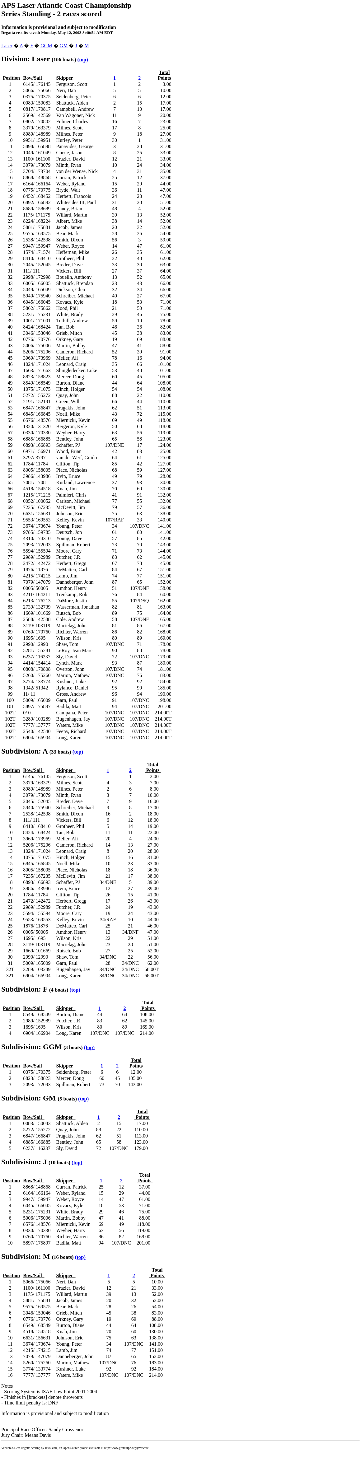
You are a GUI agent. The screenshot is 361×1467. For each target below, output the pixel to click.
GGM (46, 45)
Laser (6, 45)
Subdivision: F (24, 989)
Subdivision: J (24, 1162)
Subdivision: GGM (31, 1047)
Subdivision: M (25, 1256)
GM (64, 45)
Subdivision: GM (28, 1098)
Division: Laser (25, 59)
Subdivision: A (24, 751)
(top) (82, 60)
